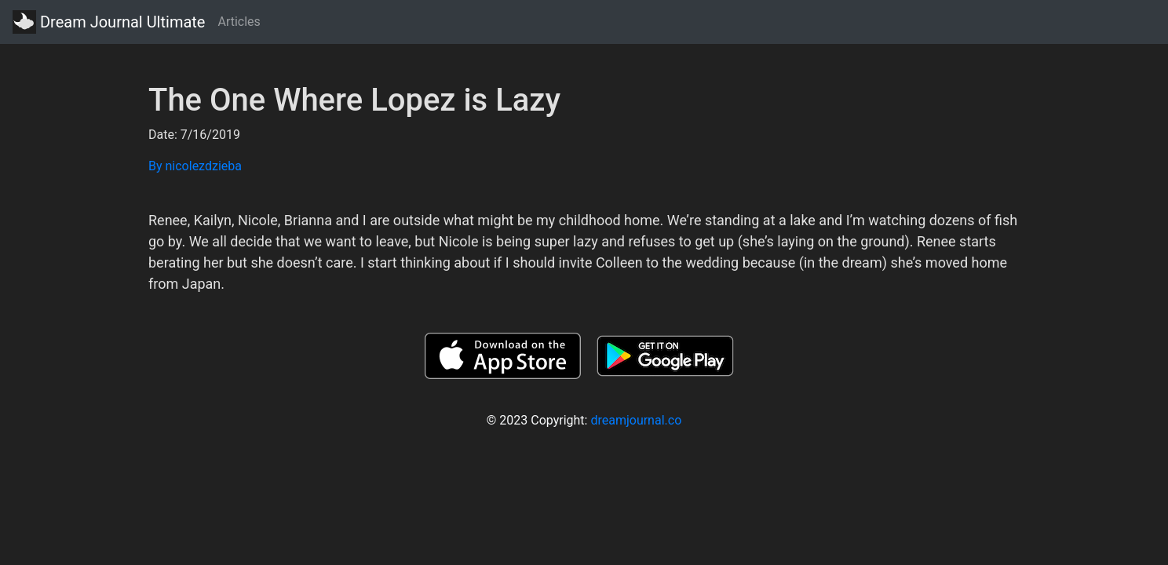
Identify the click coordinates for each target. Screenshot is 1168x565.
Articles (238, 21)
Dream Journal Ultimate (109, 22)
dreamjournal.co (635, 420)
